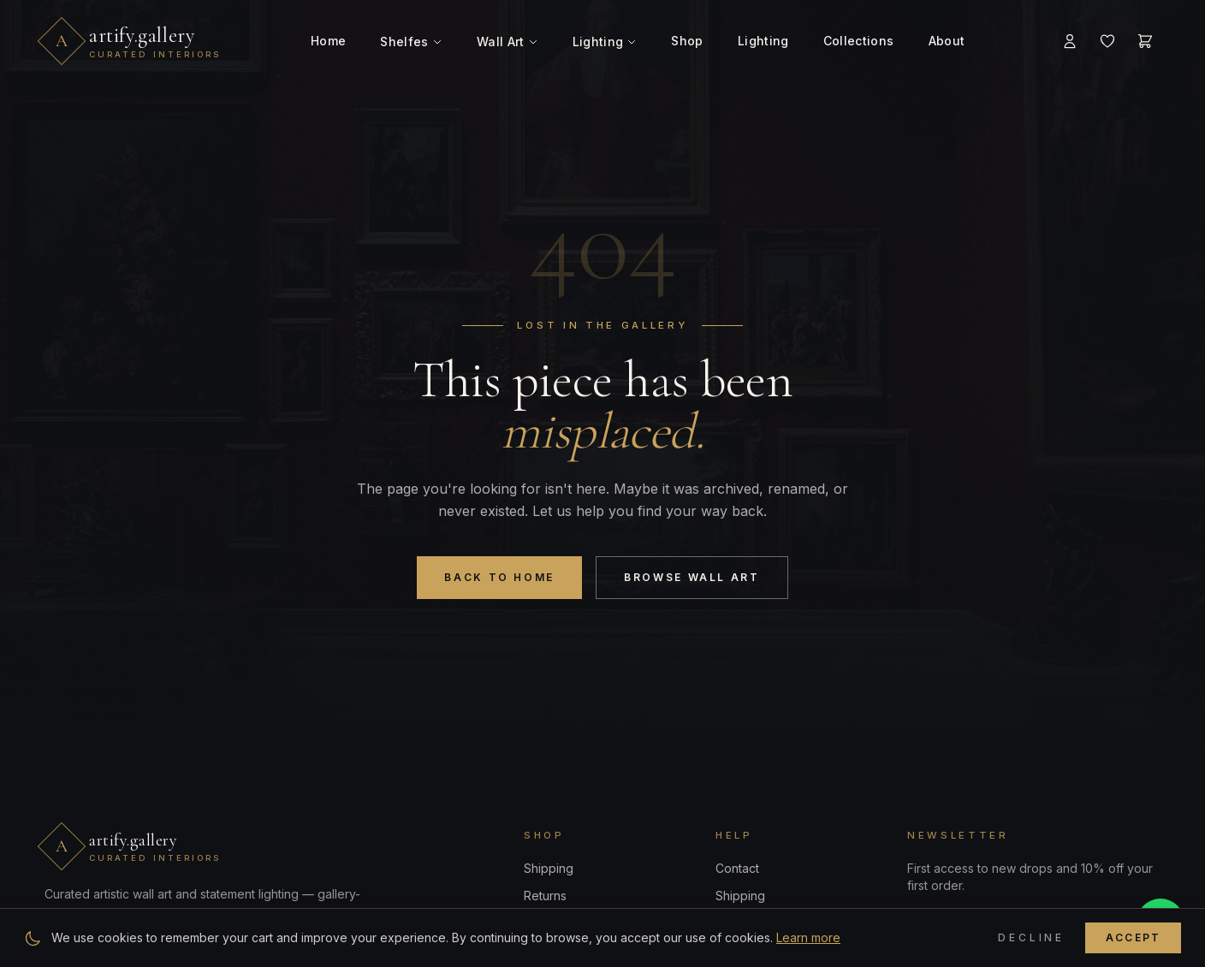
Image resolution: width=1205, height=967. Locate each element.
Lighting (605, 41)
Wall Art (507, 41)
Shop (687, 40)
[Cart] (1145, 41)
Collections (858, 40)
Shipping (548, 868)
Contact (737, 868)
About (947, 40)
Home (328, 40)
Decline (1031, 937)
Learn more (808, 937)
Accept (1133, 937)
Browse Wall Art (692, 577)
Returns (545, 895)
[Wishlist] (1107, 41)
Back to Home (499, 577)
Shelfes (411, 41)
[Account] (1069, 41)
